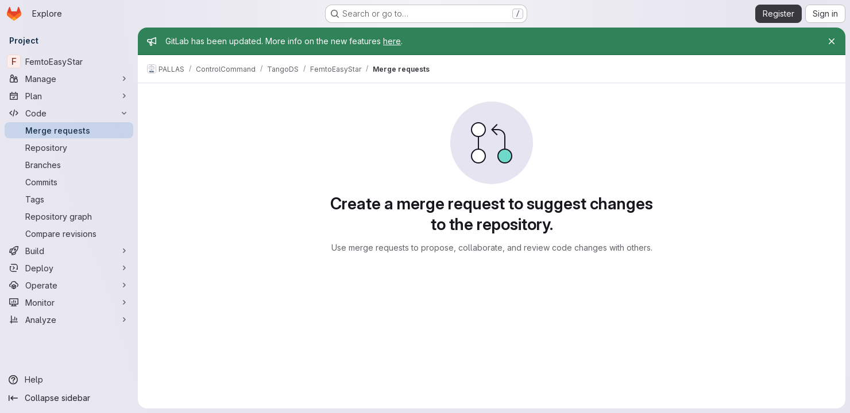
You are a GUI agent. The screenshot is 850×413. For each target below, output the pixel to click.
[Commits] (69, 182)
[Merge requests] (69, 130)
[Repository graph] (69, 216)
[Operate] (69, 285)
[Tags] (69, 199)
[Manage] (69, 79)
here (392, 41)
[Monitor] (69, 302)
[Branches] (69, 165)
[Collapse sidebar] (69, 398)
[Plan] (69, 96)
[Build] (69, 251)
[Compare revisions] (69, 233)
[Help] (69, 380)
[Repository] (69, 147)
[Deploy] (69, 268)
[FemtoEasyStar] (69, 61)
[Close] (832, 41)
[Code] (69, 113)
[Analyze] (69, 319)
